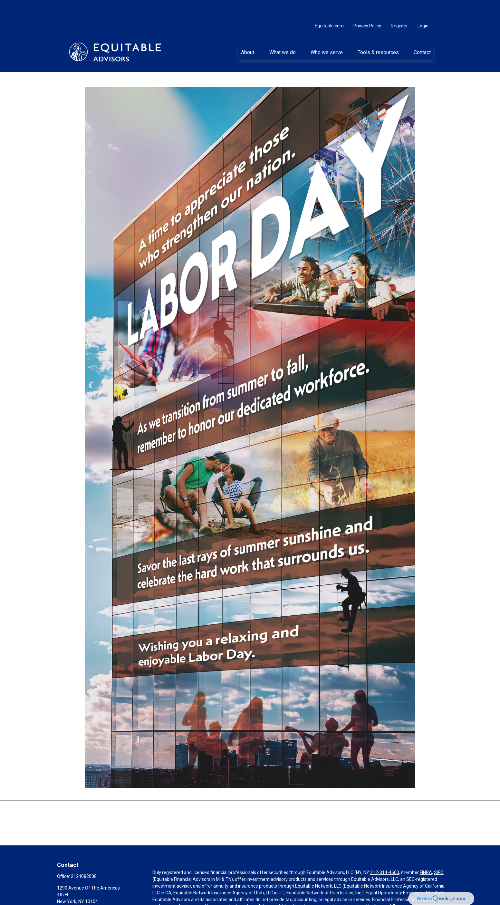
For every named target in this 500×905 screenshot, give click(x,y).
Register (399, 6)
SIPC (439, 853)
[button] (247, 32)
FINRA (426, 853)
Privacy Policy (367, 6)
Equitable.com (329, 6)
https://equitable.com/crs (254, 893)
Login (423, 6)
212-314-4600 (384, 853)
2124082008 (84, 857)
